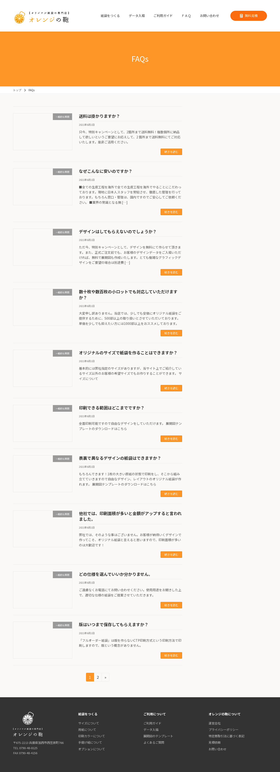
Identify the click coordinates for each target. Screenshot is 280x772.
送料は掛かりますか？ (99, 116)
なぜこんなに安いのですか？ (105, 171)
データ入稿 (150, 729)
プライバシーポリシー (223, 729)
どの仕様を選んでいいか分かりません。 (116, 574)
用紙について (87, 729)
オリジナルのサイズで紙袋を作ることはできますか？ (128, 352)
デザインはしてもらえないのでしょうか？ (118, 231)
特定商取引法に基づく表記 (226, 736)
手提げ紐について (90, 742)
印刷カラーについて (91, 736)
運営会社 (215, 723)
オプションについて (91, 749)
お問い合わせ (217, 749)
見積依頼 (215, 742)
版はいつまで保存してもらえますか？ (113, 624)
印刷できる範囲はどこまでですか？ (112, 408)
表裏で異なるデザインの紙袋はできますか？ (120, 458)
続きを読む (171, 152)
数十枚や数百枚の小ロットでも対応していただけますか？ (128, 294)
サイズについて (88, 723)
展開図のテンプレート (158, 736)
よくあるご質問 (153, 742)
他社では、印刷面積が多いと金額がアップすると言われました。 (130, 516)
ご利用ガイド (152, 723)
